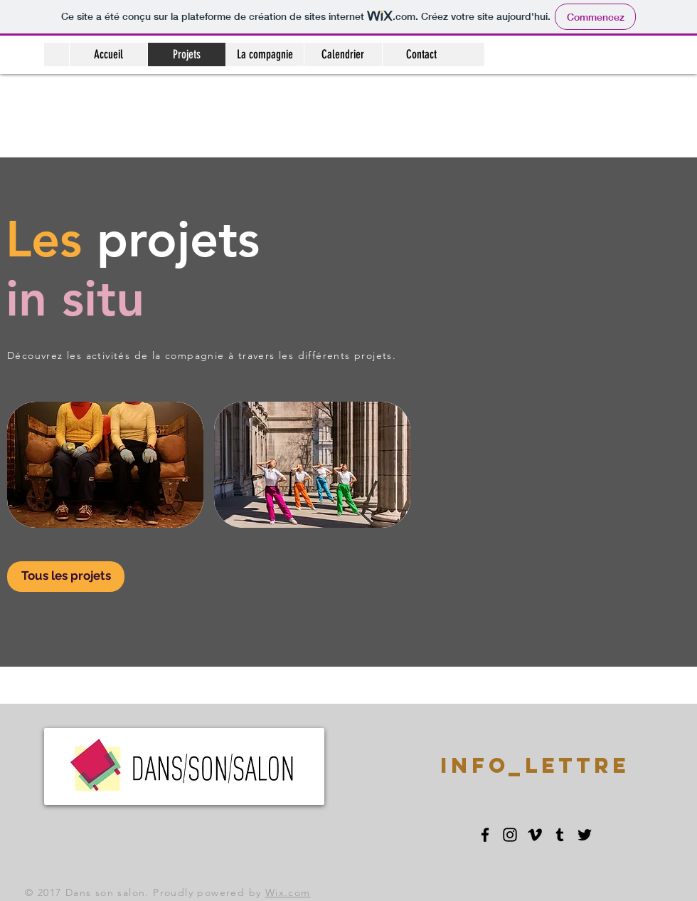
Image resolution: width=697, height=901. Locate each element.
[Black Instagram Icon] (510, 835)
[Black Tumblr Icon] (559, 835)
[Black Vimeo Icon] (535, 835)
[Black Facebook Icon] (485, 835)
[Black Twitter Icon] (584, 835)
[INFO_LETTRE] (535, 766)
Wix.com (288, 892)
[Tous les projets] (65, 576)
